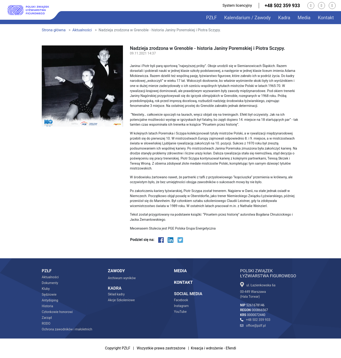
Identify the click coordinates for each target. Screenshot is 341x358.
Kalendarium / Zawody (247, 17)
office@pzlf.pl (253, 325)
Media (304, 17)
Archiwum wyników (122, 278)
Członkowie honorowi (57, 312)
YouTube (180, 311)
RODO (46, 323)
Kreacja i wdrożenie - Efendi (213, 348)
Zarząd (47, 318)
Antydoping (50, 300)
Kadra (284, 17)
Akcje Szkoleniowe (121, 300)
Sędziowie (49, 294)
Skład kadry (116, 294)
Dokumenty (50, 283)
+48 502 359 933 (282, 5)
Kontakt (326, 17)
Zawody (116, 270)
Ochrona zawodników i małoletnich (67, 329)
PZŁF (211, 17)
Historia (47, 306)
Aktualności (82, 30)
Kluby (46, 289)
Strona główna (54, 30)
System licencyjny (237, 5)
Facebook (181, 300)
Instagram (181, 306)
